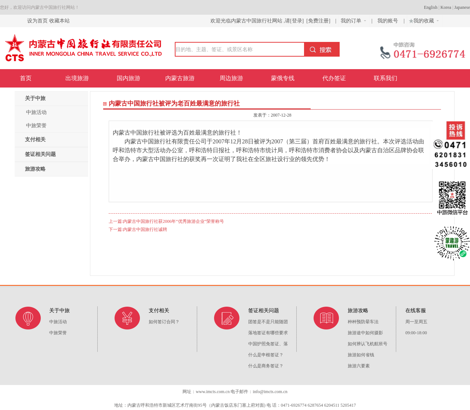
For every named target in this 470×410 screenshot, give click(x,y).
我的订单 (353, 21)
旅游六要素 (359, 365)
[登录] (297, 21)
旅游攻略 (35, 169)
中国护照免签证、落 (268, 343)
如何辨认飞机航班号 (367, 343)
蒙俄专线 (282, 78)
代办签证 (334, 78)
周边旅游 (231, 78)
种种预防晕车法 (363, 321)
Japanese (462, 7)
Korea (446, 7)
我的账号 (388, 21)
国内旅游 (128, 78)
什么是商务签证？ (265, 365)
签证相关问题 (40, 154)
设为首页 (37, 21)
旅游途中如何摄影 (365, 332)
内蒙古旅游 (180, 78)
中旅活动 (36, 112)
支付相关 (35, 139)
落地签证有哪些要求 (268, 332)
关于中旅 (35, 98)
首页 (26, 78)
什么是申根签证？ (265, 354)
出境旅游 (77, 78)
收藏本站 (59, 21)
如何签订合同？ (164, 321)
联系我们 (385, 78)
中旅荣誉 (36, 125)
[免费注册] (318, 21)
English (431, 7)
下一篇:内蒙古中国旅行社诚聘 (138, 229)
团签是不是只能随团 (268, 321)
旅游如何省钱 (361, 354)
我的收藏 (423, 20)
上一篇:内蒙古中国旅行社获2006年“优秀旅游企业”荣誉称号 (166, 221)
